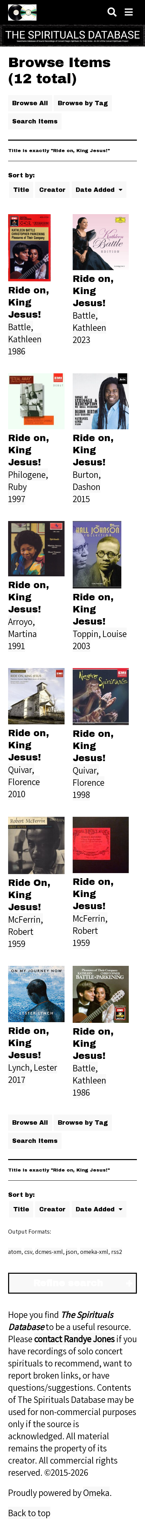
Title (21, 189)
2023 (81, 340)
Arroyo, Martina (22, 627)
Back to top (29, 1513)
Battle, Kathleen (25, 333)
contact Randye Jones (74, 1339)
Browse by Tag (83, 103)
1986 (16, 351)
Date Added (96, 189)
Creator (52, 189)
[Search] (112, 12)
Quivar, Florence (24, 776)
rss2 (116, 1252)
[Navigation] (129, 12)
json (71, 1252)
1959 (16, 944)
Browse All (30, 103)
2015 (81, 499)
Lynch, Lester (32, 1067)
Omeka (96, 1493)
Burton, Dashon (87, 480)
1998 (81, 794)
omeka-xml (94, 1252)
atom (14, 1252)
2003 (81, 646)
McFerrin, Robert (25, 925)
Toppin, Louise (100, 634)
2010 (16, 794)
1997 (16, 499)
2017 (16, 1079)
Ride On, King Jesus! (29, 895)
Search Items (34, 121)
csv (28, 1252)
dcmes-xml (49, 1252)
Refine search (68, 1283)
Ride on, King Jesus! (28, 302)
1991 (16, 646)
